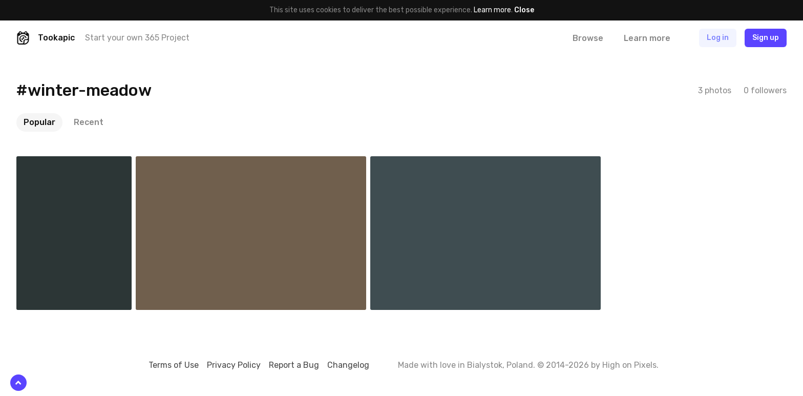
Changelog (348, 365)
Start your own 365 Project (137, 38)
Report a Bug (294, 365)
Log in (718, 37)
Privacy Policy (234, 365)
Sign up (765, 37)
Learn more (492, 10)
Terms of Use (174, 365)
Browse (588, 38)
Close (524, 10)
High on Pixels (629, 365)
